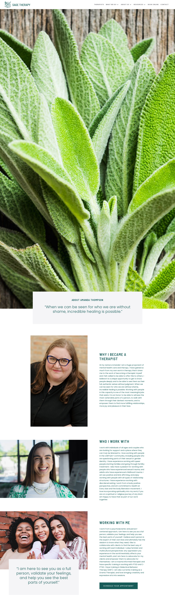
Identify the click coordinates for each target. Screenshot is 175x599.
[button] (113, 4)
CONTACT (165, 4)
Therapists (99, 4)
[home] (49, 4)
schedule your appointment (120, 586)
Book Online (153, 4)
